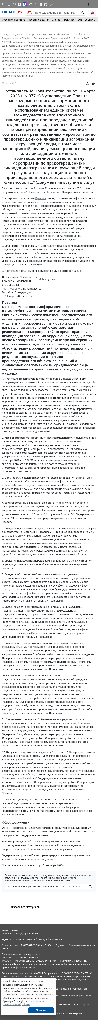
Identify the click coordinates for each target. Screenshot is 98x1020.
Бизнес (55, 19)
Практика (68, 19)
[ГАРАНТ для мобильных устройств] (9, 4)
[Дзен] (19, 4)
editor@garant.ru (54, 939)
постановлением (12, 288)
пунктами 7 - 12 (62, 518)
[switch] (29, 12)
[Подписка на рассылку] (4, 4)
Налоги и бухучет (38, 19)
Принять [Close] (41, 1010)
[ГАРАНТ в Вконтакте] (14, 4)
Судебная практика (13, 19)
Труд (79, 19)
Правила (40, 198)
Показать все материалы (22, 907)
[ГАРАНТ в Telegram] (30, 4)
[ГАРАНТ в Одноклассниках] (41, 4)
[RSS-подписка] (51, 4)
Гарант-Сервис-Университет (68, 1013)
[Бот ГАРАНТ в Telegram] (35, 4)
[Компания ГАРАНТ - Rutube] (46, 4)
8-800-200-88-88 (10, 930)
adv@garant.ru (59, 945)
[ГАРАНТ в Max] (25, 4)
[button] (87, 4)
